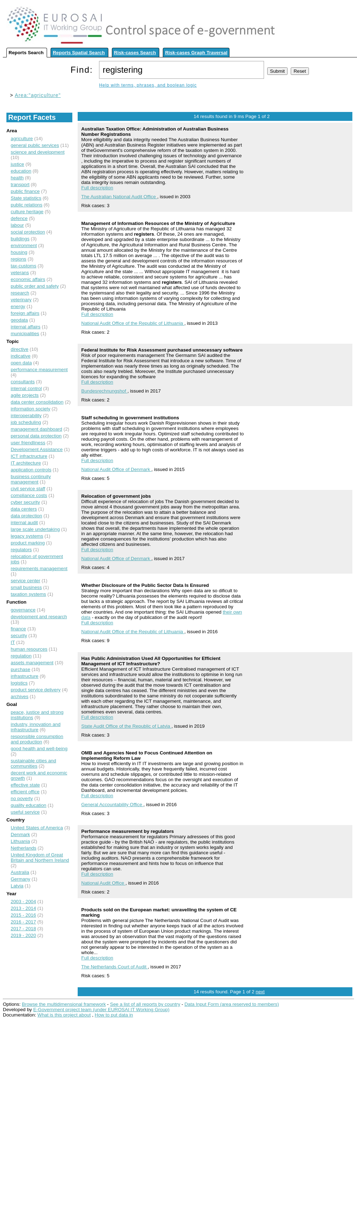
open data (21, 362)
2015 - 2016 (23, 915)
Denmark (20, 834)
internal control (26, 388)
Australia (20, 872)
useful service (25, 812)
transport (20, 184)
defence (19, 218)
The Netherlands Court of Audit (114, 966)
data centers (24, 509)
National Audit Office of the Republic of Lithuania (132, 323)
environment (24, 245)
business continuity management (31, 479)
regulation (21, 656)
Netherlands (23, 848)
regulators (21, 549)
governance (23, 610)
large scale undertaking (35, 529)
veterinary (21, 299)
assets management (32, 662)
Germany (20, 879)
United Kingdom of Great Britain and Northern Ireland (40, 857)
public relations (26, 205)
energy (18, 306)
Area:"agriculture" (38, 95)
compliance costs (29, 495)
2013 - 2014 (23, 908)
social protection (28, 232)
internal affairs (25, 326)
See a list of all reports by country (145, 1004)
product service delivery (36, 689)
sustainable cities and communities (33, 763)
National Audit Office (103, 883)
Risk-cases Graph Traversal (196, 52)
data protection (26, 515)
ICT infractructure (29, 456)
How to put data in (114, 1015)
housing (19, 252)
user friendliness (28, 442)
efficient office (25, 791)
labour (17, 225)
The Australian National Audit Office (119, 196)
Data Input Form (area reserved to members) (232, 1004)
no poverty (22, 798)
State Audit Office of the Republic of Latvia (126, 726)
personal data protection (36, 436)
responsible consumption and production (37, 739)
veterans (20, 272)
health (17, 177)
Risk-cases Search (135, 52)
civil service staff (28, 488)
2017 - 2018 (23, 928)
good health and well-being (39, 748)
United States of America (37, 827)
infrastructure (24, 676)
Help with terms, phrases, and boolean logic (148, 85)
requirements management (39, 568)
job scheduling (26, 422)
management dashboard (36, 429)
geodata (19, 320)
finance (18, 628)
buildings (20, 238)
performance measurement (39, 369)
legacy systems (27, 536)
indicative (21, 356)
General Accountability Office (112, 804)
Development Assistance (37, 449)
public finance (25, 191)
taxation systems (28, 594)
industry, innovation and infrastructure (36, 727)
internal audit (24, 522)
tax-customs (23, 265)
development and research (39, 616)
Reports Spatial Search (79, 52)
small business (26, 587)
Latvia (17, 886)
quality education (28, 805)
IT (13, 642)
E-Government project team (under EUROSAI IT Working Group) (101, 1009)
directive (20, 349)
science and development (37, 152)
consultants (23, 381)
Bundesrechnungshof (104, 391)
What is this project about (64, 1015)
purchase (20, 669)
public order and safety (35, 286)
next (260, 991)
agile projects (25, 395)
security (19, 635)
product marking (28, 543)
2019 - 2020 (23, 935)
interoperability (26, 415)
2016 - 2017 (23, 922)
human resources (29, 649)
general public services (35, 145)
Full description (97, 187)
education (21, 171)
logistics (19, 683)
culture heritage (27, 211)
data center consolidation (37, 402)
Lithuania (20, 841)
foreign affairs (25, 313)
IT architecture (26, 463)
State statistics (26, 198)
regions (18, 259)
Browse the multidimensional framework (64, 1004)
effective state (25, 785)
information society (30, 408)
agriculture (22, 138)
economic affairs (28, 279)
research (20, 293)
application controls (31, 469)
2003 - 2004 (23, 901)
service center (25, 580)
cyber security (25, 502)
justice (17, 164)
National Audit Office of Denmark (116, 469)
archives (20, 696)
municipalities (25, 333)
